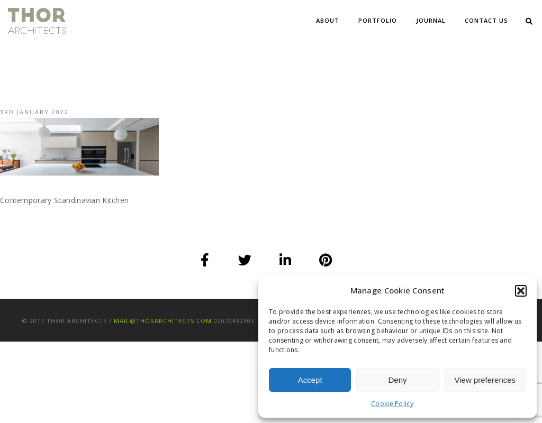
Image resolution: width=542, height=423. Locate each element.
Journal (431, 20)
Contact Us (486, 20)
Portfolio (377, 20)
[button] (521, 291)
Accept (310, 379)
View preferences (485, 379)
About (327, 20)
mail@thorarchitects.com (163, 321)
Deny (397, 379)
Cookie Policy (392, 403)
